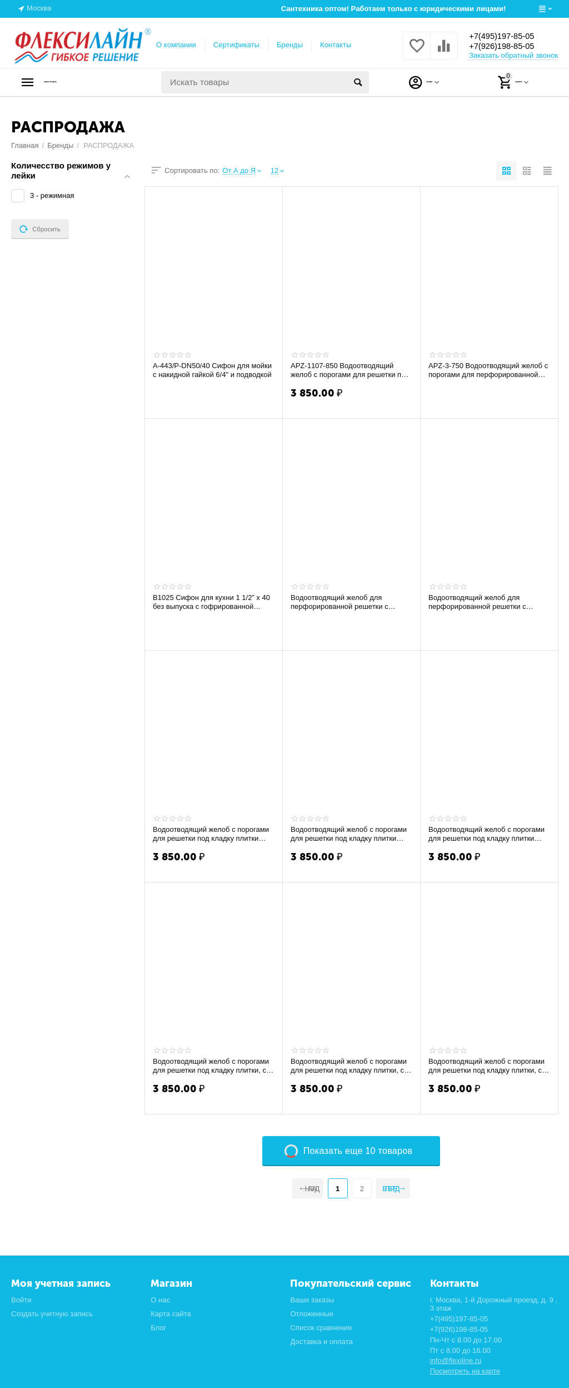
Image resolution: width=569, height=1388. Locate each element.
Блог (158, 1327)
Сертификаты (236, 45)
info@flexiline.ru (456, 1360)
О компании (176, 45)
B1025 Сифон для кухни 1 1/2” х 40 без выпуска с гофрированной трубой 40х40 (211, 602)
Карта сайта (171, 1314)
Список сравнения (321, 1327)
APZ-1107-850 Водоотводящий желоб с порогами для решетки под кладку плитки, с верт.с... (350, 370)
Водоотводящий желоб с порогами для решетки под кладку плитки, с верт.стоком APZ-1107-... (486, 1066)
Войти (21, 1300)
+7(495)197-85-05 (509, 35)
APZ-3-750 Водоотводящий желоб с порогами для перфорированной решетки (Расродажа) (488, 370)
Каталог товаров (81, 82)
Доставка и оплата (321, 1341)
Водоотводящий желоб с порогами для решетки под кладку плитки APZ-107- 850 (349, 834)
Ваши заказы (312, 1300)
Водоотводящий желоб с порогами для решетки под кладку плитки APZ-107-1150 (486, 834)
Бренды (290, 45)
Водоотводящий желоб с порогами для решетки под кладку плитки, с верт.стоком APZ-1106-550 (349, 1066)
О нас (160, 1300)
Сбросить (40, 229)
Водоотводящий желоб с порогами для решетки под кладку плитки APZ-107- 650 (211, 834)
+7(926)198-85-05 (509, 46)
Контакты (335, 45)
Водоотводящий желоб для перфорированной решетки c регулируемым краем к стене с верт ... (351, 602)
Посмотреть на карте (465, 1371)
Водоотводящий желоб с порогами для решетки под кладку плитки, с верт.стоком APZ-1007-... (211, 1066)
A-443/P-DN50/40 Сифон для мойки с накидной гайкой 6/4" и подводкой (212, 370)
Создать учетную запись (52, 1314)
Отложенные (311, 1314)
